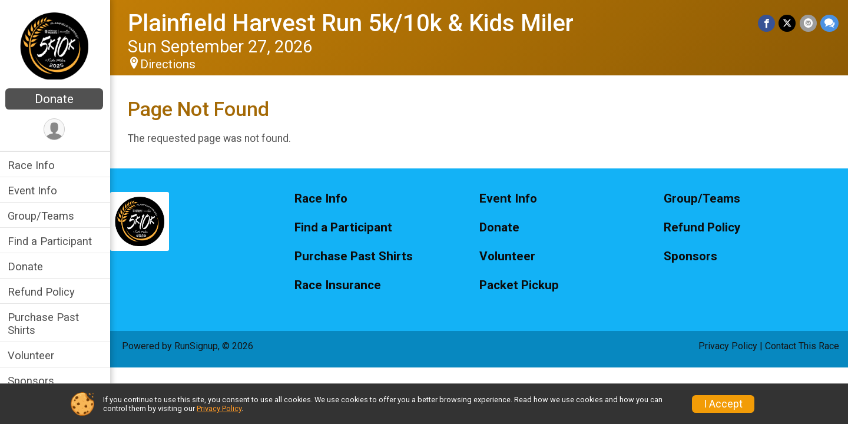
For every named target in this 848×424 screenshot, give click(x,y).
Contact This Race (802, 346)
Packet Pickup (519, 285)
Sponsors (32, 381)
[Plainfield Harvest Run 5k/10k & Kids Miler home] (56, 45)
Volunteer (32, 355)
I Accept (723, 404)
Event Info (34, 190)
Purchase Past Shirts (45, 323)
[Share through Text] (829, 23)
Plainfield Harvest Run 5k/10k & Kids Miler (352, 23)
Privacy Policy (727, 346)
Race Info (33, 165)
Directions (169, 64)
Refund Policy (43, 292)
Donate (56, 99)
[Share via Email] (808, 23)
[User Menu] (56, 129)
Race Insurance (339, 285)
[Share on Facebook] (767, 23)
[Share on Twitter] (787, 23)
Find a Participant (51, 241)
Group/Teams (42, 216)
